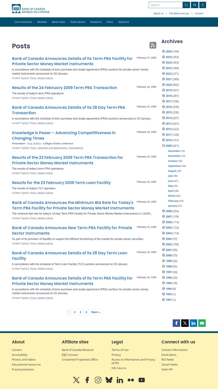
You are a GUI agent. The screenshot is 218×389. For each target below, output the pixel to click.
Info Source (119, 368)
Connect (70, 355)
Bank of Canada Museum (78, 350)
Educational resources (26, 364)
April (171, 190)
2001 (169, 250)
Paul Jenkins (34, 143)
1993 (169, 294)
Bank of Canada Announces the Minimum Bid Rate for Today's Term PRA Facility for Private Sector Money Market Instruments (73, 205)
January (172, 205)
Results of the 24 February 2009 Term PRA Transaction (64, 87)
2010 (169, 140)
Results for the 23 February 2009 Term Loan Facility (61, 182)
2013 (169, 123)
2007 (169, 216)
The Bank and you (179, 13)
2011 (169, 135)
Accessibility (19, 355)
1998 (169, 266)
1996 (169, 278)
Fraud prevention (23, 369)
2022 (169, 74)
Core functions (23, 21)
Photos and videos (24, 359)
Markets (42, 21)
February (173, 200)
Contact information (174, 350)
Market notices (45, 78)
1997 (169, 272)
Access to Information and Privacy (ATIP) (133, 361)
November (174, 155)
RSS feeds (167, 359)
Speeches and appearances (52, 148)
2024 (169, 62)
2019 (169, 90)
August (172, 170)
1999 (169, 261)
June (170, 180)
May (170, 185)
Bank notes (58, 21)
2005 (169, 227)
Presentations (76, 148)
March (171, 195)
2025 (169, 57)
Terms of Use (120, 350)
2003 (169, 239)
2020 (169, 85)
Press (110, 21)
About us (158, 13)
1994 (169, 289)
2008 (169, 211)
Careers (199, 13)
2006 (169, 222)
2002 (169, 244)
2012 (169, 129)
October (173, 161)
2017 (169, 101)
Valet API (167, 369)
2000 (169, 255)
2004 (169, 233)
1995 (169, 283)
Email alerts (168, 355)
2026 (169, 51)
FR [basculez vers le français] (194, 5)
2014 (169, 118)
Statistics (123, 21)
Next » (95, 312)
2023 (169, 68)
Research (96, 21)
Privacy (116, 355)
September (174, 166)
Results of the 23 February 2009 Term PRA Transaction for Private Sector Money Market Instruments (67, 160)
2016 (169, 107)
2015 (169, 112)
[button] (176, 323)
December (174, 151)
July (170, 175)
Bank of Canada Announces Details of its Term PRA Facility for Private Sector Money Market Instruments (72, 61)
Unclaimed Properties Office (80, 359)
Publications (78, 21)
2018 (169, 96)
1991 (169, 300)
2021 (169, 79)
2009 (169, 146)
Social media (169, 364)
